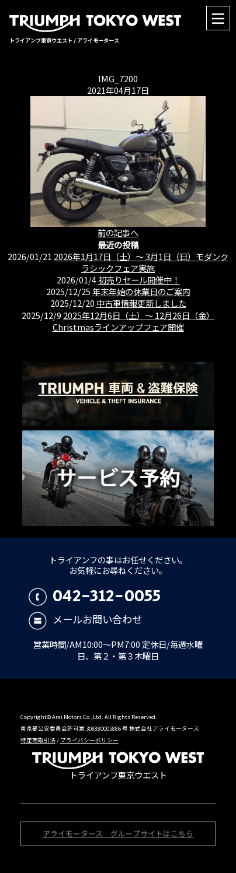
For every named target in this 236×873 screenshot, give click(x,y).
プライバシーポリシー (89, 740)
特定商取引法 (37, 740)
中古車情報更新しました (141, 303)
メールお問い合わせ (85, 619)
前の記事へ (118, 232)
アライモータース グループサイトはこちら (118, 834)
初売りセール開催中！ (139, 280)
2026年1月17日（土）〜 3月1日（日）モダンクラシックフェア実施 (141, 262)
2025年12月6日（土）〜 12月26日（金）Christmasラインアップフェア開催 (134, 321)
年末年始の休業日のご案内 (141, 291)
